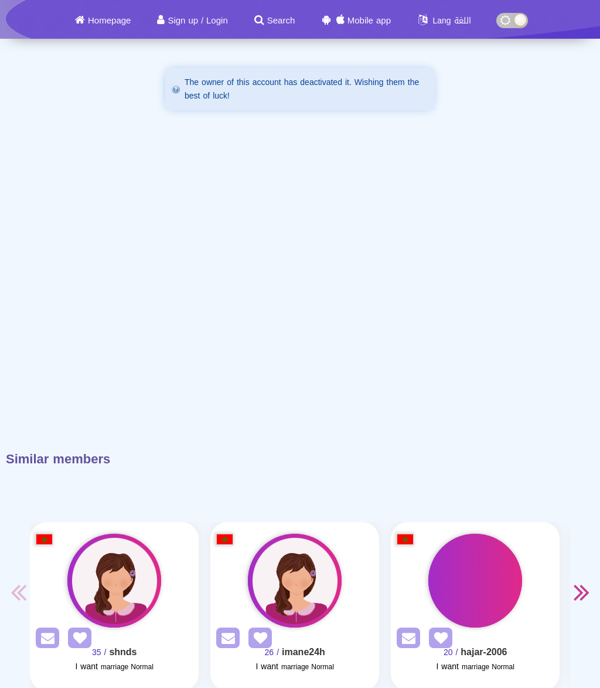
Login (217, 20)
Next (582, 591)
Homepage (109, 20)
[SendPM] (44, 640)
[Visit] (114, 581)
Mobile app (369, 20)
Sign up (183, 20)
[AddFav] (76, 640)
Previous (18, 591)
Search (281, 20)
